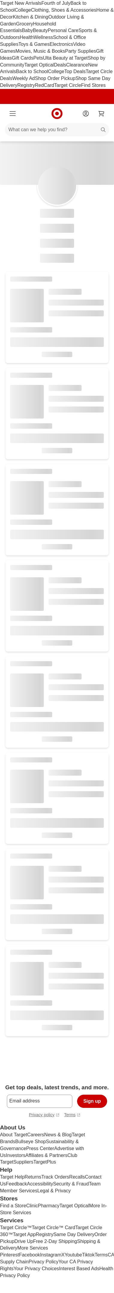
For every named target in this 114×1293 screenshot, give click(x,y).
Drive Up (23, 1241)
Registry (26, 85)
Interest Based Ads (79, 1268)
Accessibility (40, 1183)
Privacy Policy (43, 1261)
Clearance (77, 64)
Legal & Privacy (53, 1190)
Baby (27, 30)
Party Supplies (80, 51)
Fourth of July (55, 3)
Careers (35, 1134)
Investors (16, 1155)
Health (27, 37)
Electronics (61, 44)
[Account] (85, 113)
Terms (101, 1254)
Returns (33, 1176)
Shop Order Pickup (55, 78)
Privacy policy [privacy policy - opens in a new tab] (44, 1115)
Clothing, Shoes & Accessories (63, 10)
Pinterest (9, 1254)
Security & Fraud (71, 1183)
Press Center (40, 1148)
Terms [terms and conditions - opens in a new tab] (72, 1115)
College (23, 10)
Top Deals (75, 71)
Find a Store (13, 1205)
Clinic (32, 1205)
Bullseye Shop (30, 1141)
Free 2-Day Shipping (55, 1241)
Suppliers (23, 1161)
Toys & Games (34, 44)
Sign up (92, 1101)
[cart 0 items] (101, 113)
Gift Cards (22, 58)
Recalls (77, 1176)
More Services (32, 1247)
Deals (60, 64)
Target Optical (39, 64)
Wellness (43, 37)
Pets (38, 58)
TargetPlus (44, 1161)
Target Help (12, 1176)
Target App (24, 1234)
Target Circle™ (16, 1227)
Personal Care (63, 30)
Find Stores (93, 85)
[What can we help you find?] (57, 129)
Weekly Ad (23, 78)
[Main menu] (12, 113)
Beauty (40, 30)
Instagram (50, 1254)
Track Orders (55, 1176)
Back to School (32, 71)
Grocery (24, 23)
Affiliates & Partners (46, 1155)
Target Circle (67, 85)
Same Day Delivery (73, 1234)
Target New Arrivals (20, 3)
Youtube (73, 1254)
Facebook (29, 1254)
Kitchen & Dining (30, 16)
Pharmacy (48, 1205)
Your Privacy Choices (36, 1268)
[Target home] (57, 114)
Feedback (16, 1183)
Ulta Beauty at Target (65, 58)
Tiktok (88, 1254)
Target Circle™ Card (53, 1227)
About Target (13, 1134)
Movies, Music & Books (40, 51)
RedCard (44, 85)
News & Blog (58, 1134)
